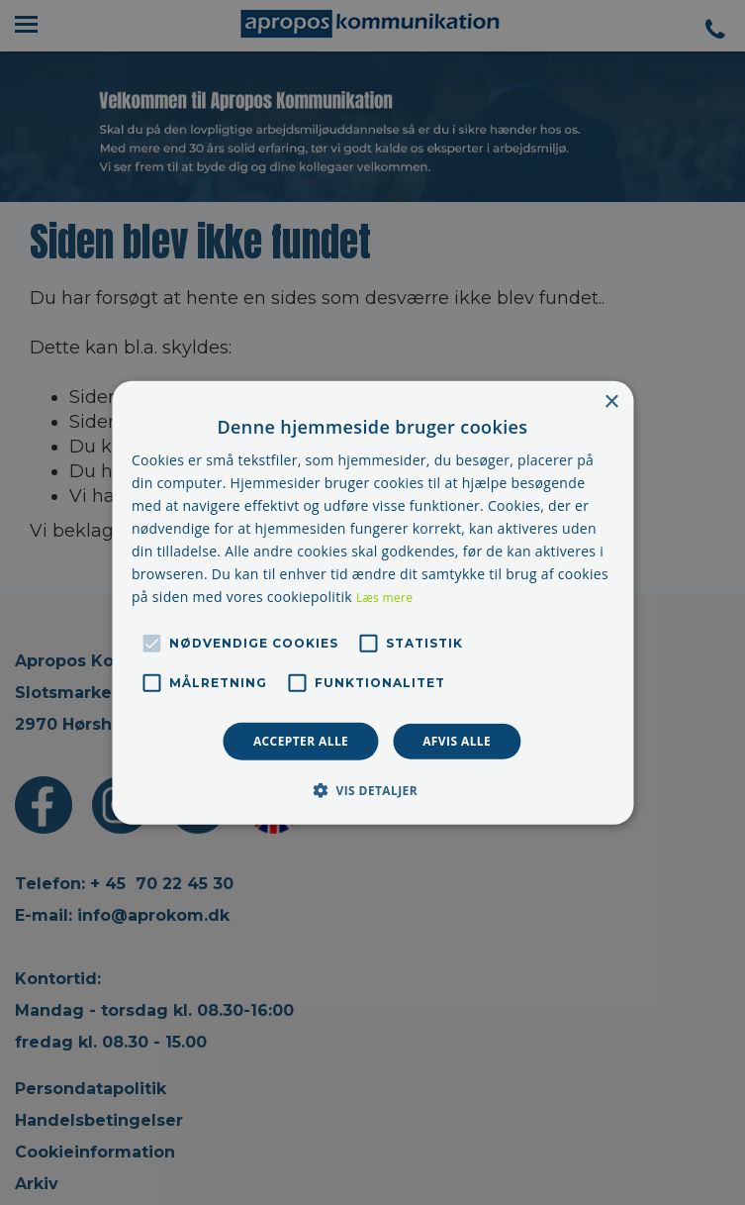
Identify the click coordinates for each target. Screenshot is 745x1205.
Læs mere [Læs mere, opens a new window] (384, 597)
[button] (372, 790)
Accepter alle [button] (300, 740)
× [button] (611, 401)
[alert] (372, 602)
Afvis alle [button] (456, 740)
